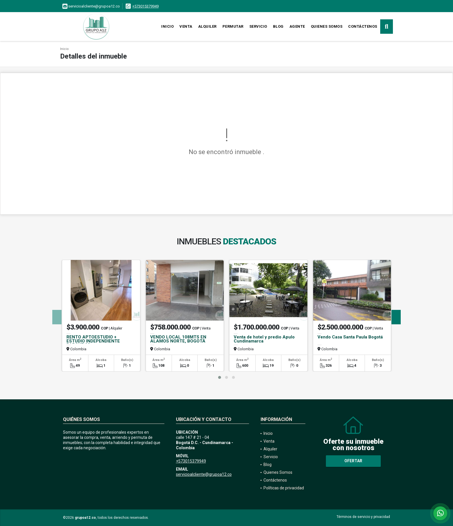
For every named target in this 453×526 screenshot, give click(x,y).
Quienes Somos (327, 26)
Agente (297, 26)
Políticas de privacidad (283, 488)
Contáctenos (362, 26)
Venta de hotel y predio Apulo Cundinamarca (264, 339)
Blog (278, 26)
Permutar (233, 26)
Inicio (167, 26)
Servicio (258, 26)
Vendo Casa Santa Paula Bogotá (350, 337)
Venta (185, 26)
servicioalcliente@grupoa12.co (204, 474)
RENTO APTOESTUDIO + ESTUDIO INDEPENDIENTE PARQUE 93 (93, 341)
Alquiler (207, 26)
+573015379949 (145, 6)
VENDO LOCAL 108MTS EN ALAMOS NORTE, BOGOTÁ (178, 339)
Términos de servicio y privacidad (363, 517)
